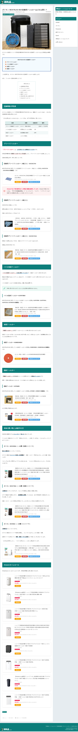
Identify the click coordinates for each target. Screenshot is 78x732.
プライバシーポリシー (65, 726)
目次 (25, 83)
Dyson (57, 35)
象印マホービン (60, 32)
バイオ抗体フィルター (26, 90)
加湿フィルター (24, 92)
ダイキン (58, 25)
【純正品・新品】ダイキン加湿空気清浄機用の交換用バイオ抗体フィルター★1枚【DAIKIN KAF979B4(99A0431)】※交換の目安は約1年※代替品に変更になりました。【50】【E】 (32, 310)
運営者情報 (58, 726)
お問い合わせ (59, 42)
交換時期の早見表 (25, 86)
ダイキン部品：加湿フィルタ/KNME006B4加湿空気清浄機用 (30, 355)
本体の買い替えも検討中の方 (27, 96)
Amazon (18, 182)
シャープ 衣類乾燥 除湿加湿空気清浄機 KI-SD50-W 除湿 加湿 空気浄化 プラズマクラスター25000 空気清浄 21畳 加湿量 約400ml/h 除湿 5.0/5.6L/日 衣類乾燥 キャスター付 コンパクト (32, 628)
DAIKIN (4, 712)
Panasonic (58, 29)
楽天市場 (25, 182)
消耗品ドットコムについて (62, 38)
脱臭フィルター (24, 94)
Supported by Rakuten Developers (71, 728)
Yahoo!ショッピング (34, 182)
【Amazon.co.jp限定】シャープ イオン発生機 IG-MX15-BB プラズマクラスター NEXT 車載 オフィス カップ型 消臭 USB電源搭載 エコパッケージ (32, 679)
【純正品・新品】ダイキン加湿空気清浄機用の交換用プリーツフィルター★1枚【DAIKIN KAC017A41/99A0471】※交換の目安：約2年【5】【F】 (32, 252)
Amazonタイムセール (25, 98)
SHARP (58, 22)
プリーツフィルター (25, 88)
